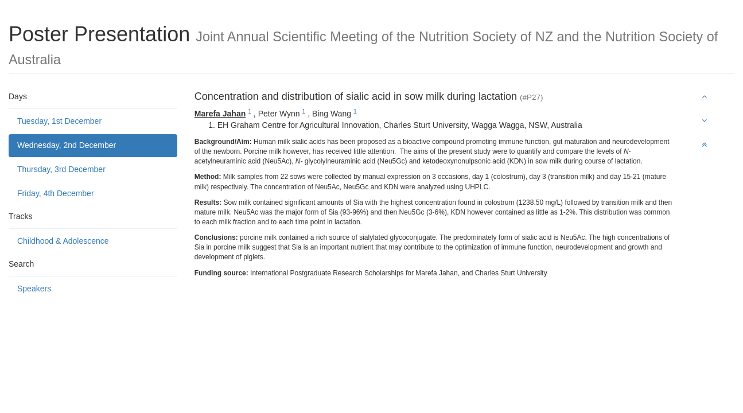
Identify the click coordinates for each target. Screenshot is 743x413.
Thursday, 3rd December (61, 169)
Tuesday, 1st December (59, 121)
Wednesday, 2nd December (66, 145)
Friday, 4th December (55, 193)
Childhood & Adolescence (63, 241)
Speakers (34, 288)
